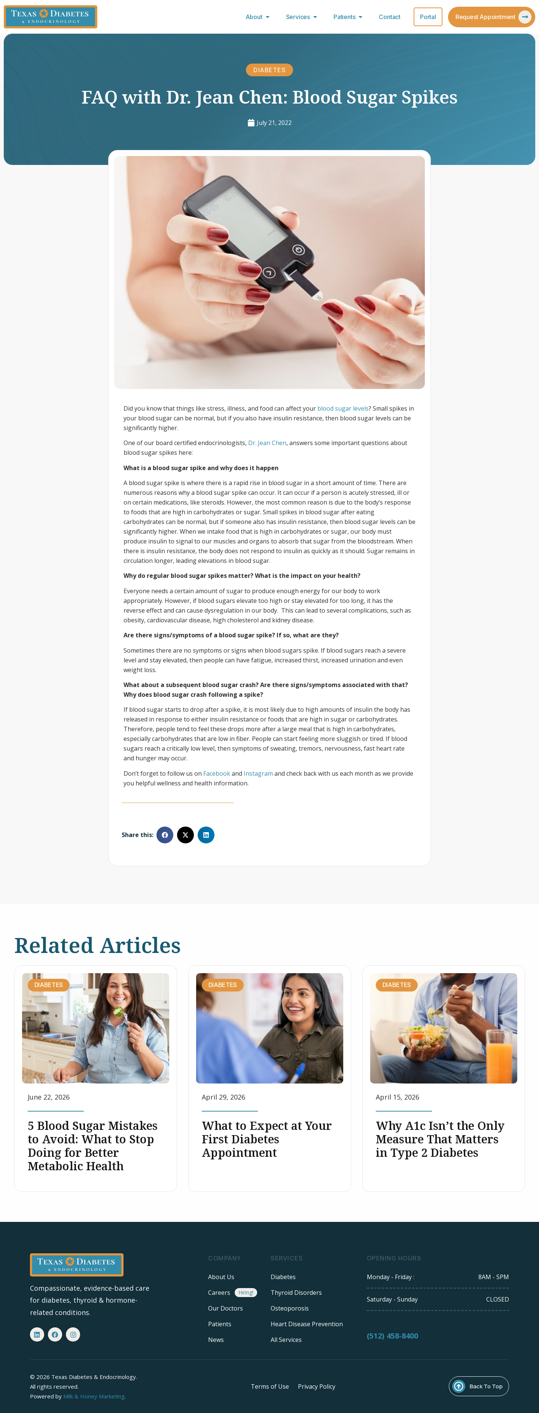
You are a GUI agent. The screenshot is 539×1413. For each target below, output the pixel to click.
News (216, 1340)
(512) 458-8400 (392, 1343)
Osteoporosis (290, 1308)
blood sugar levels (343, 408)
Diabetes (269, 70)
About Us (221, 1277)
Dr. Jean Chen (267, 443)
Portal (428, 17)
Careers (219, 1292)
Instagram (258, 773)
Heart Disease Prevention (307, 1324)
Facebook (216, 773)
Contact (390, 17)
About (259, 17)
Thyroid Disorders (296, 1292)
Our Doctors (225, 1308)
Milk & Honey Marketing (94, 1396)
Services (303, 17)
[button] (164, 835)
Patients (350, 17)
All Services (286, 1340)
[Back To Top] (458, 1386)
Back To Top (486, 1386)
